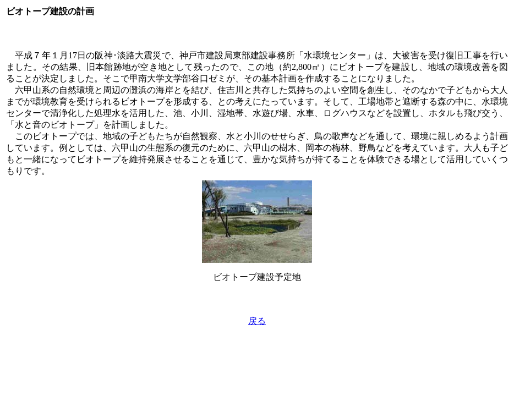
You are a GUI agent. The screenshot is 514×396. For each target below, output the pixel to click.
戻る (257, 321)
